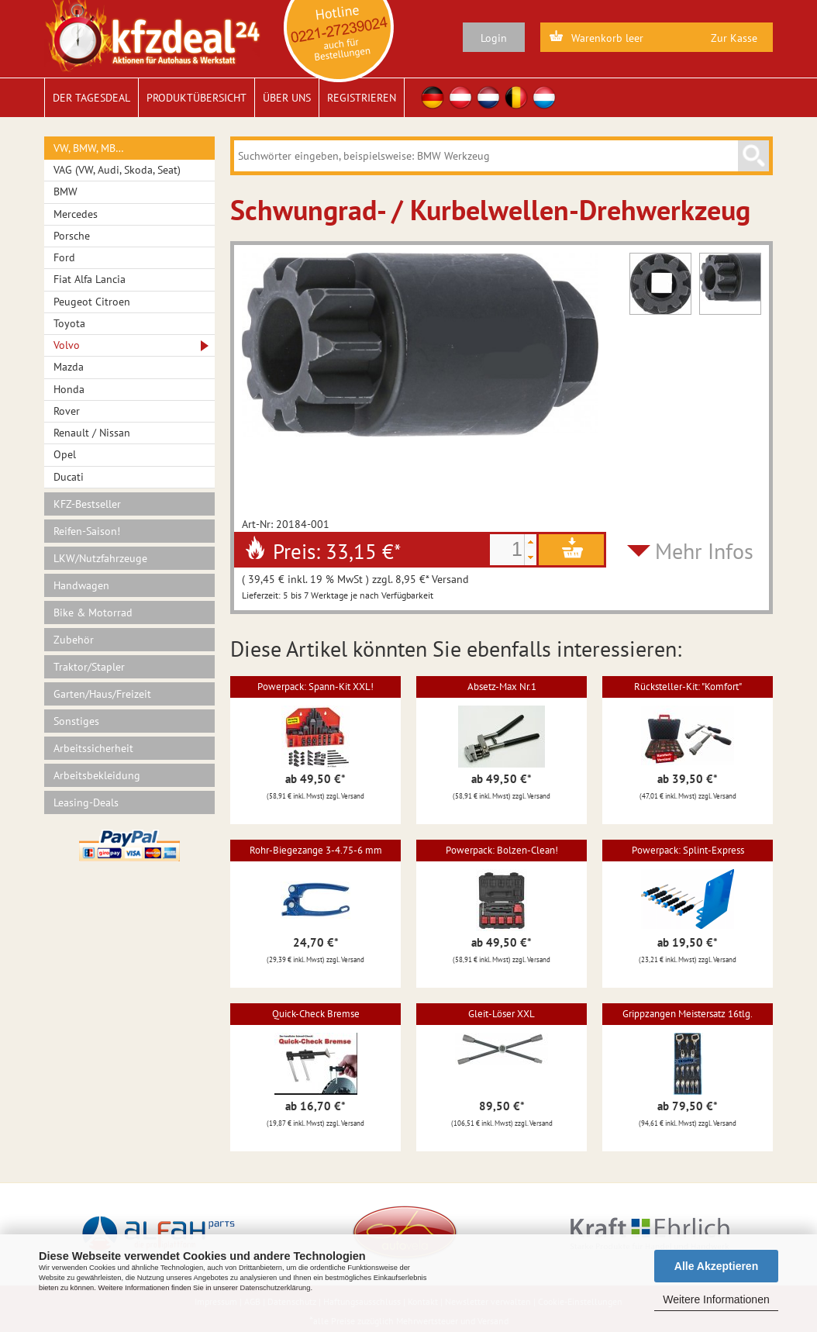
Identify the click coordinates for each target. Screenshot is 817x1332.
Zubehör (73, 640)
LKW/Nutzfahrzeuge (100, 558)
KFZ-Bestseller (87, 504)
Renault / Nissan (91, 433)
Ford (64, 257)
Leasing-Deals (86, 802)
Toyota (69, 323)
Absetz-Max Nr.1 (501, 686)
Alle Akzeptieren (716, 1266)
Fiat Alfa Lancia (89, 279)
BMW (65, 191)
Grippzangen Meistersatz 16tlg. (687, 1013)
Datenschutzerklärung (275, 1288)
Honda (68, 389)
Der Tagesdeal (91, 98)
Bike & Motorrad (93, 612)
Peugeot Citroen (91, 302)
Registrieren (361, 98)
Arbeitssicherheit (93, 748)
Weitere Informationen (716, 1299)
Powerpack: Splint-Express (688, 850)
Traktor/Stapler (89, 667)
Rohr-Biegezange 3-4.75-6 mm (316, 850)
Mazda (68, 367)
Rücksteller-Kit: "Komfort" (688, 686)
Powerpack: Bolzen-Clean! (502, 850)
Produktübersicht (196, 98)
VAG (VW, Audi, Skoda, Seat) (117, 170)
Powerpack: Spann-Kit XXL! (315, 686)
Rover (66, 411)
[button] (530, 542)
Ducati (68, 477)
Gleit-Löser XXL (501, 1013)
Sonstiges (76, 721)
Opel (64, 454)
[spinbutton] (507, 549)
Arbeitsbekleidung (96, 775)
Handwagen (81, 585)
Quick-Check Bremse (316, 1013)
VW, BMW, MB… (88, 148)
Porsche (71, 236)
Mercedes (75, 214)
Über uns (287, 98)
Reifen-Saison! (86, 531)
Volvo (66, 345)
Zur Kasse (734, 38)
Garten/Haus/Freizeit (102, 694)
